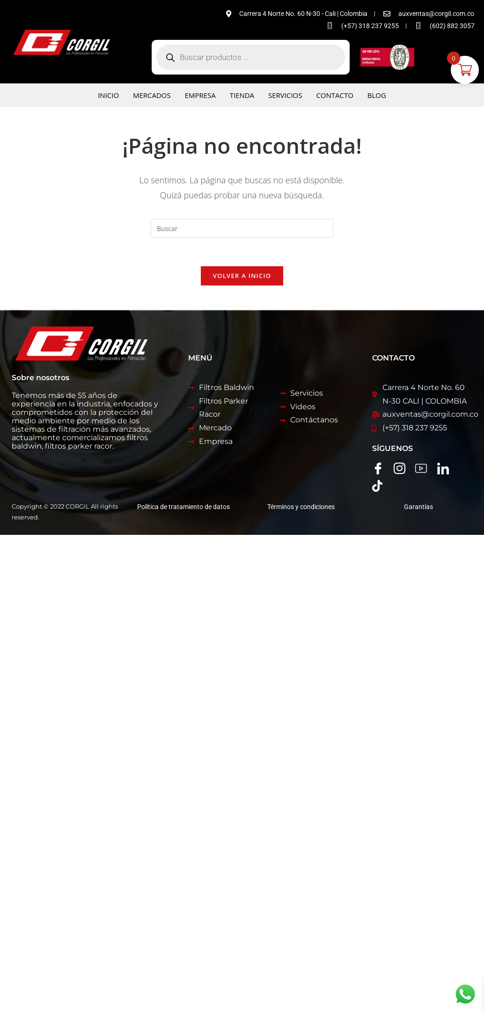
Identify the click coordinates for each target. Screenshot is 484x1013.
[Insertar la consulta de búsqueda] (242, 228)
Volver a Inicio (242, 275)
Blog (376, 95)
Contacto (335, 95)
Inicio (108, 95)
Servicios (285, 95)
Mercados (152, 95)
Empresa (200, 95)
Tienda (242, 95)
